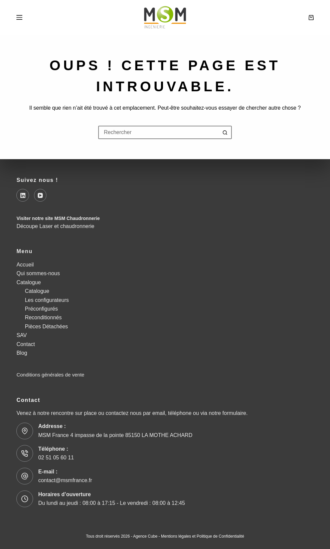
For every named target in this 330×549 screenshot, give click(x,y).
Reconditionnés (43, 317)
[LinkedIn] (22, 195)
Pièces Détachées (46, 326)
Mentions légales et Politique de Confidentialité (202, 536)
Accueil (25, 264)
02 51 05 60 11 (56, 457)
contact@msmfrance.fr (65, 480)
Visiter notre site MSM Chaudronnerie (58, 218)
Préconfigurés (41, 309)
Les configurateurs (47, 300)
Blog (21, 353)
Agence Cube (145, 536)
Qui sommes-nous (38, 273)
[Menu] (19, 17)
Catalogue (28, 282)
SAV (21, 335)
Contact (25, 344)
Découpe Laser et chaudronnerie (55, 226)
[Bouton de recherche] (225, 132)
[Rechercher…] (158, 132)
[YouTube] (40, 195)
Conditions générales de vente (50, 374)
